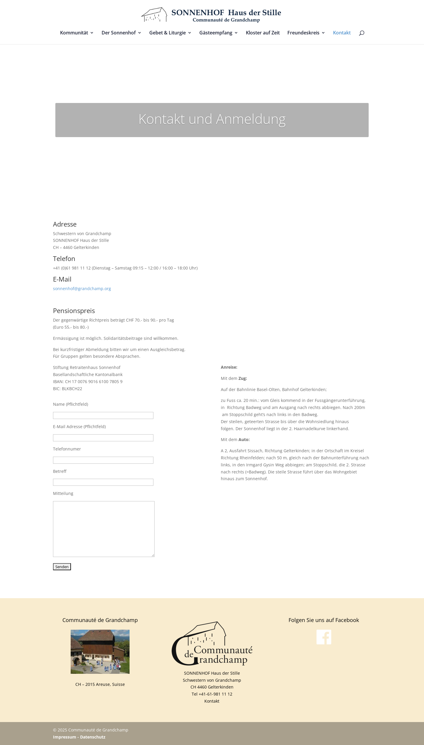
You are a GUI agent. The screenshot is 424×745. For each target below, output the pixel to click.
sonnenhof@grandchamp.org (82, 288)
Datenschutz (92, 737)
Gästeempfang (215, 33)
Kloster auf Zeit (263, 33)
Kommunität (74, 33)
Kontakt (342, 33)
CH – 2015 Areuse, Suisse (100, 684)
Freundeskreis (303, 33)
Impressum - (66, 737)
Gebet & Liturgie (167, 33)
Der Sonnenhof (119, 33)
